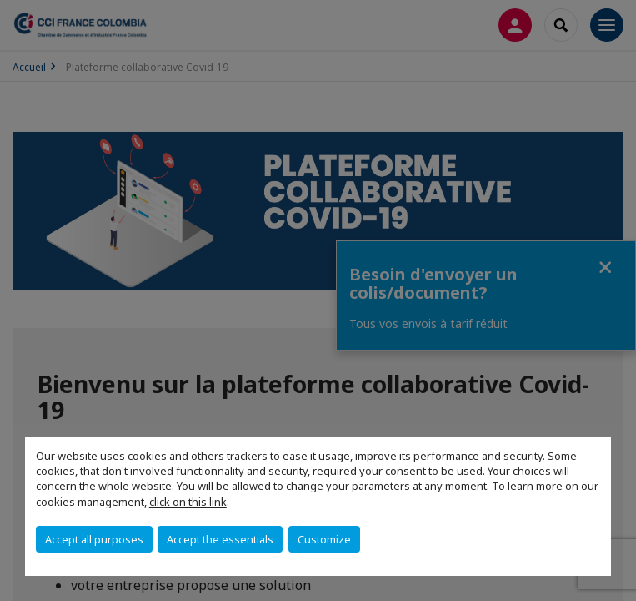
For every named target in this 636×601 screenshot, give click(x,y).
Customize (324, 539)
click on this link (188, 501)
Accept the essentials (220, 539)
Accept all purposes (94, 539)
